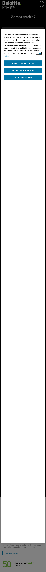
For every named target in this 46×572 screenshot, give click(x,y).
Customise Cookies (23, 77)
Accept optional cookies (23, 63)
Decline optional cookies (23, 70)
